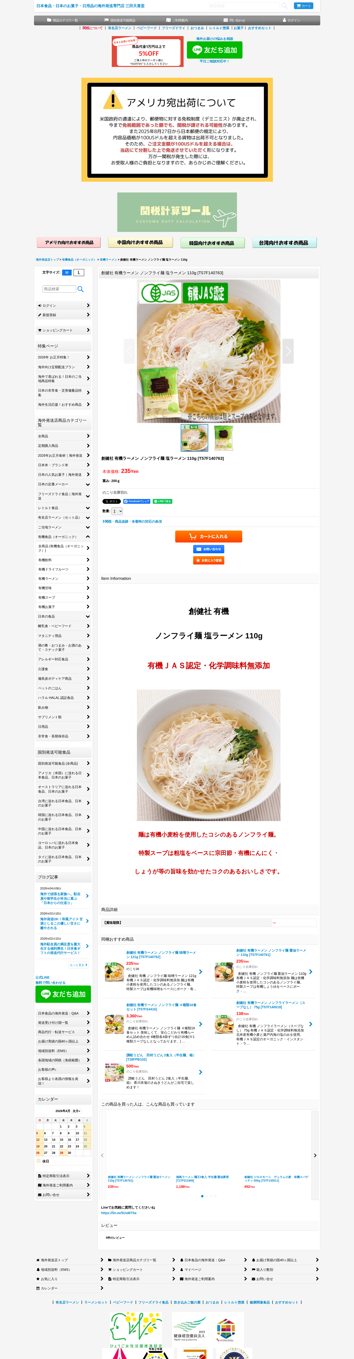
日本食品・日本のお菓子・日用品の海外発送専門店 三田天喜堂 (90, 6)
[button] (129, 351)
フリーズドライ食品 (153, 1302)
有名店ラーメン (119, 28)
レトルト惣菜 (219, 28)
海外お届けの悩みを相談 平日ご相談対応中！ (214, 50)
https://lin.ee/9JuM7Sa (118, 1213)
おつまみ (197, 28)
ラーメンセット (96, 1302)
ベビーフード (147, 28)
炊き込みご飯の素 (187, 1302)
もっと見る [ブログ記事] (79, 965)
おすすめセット (259, 28)
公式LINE (42, 977)
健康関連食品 (260, 1302)
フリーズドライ (173, 28)
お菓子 (239, 28)
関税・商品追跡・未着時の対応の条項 (132, 521)
